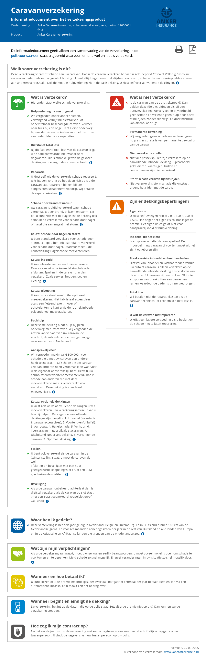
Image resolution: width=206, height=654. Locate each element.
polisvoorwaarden (25, 55)
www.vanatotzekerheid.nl (181, 652)
